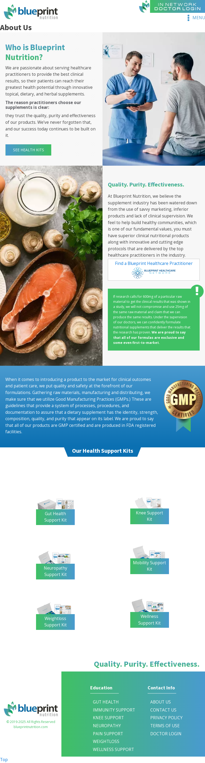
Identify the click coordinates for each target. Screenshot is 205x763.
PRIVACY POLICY (166, 718)
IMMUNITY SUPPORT (114, 710)
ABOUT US (160, 702)
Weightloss (106, 741)
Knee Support (108, 718)
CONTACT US (163, 710)
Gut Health (106, 702)
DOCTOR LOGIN (166, 734)
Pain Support (108, 734)
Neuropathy (107, 726)
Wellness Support (113, 749)
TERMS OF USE (165, 726)
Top (4, 759)
